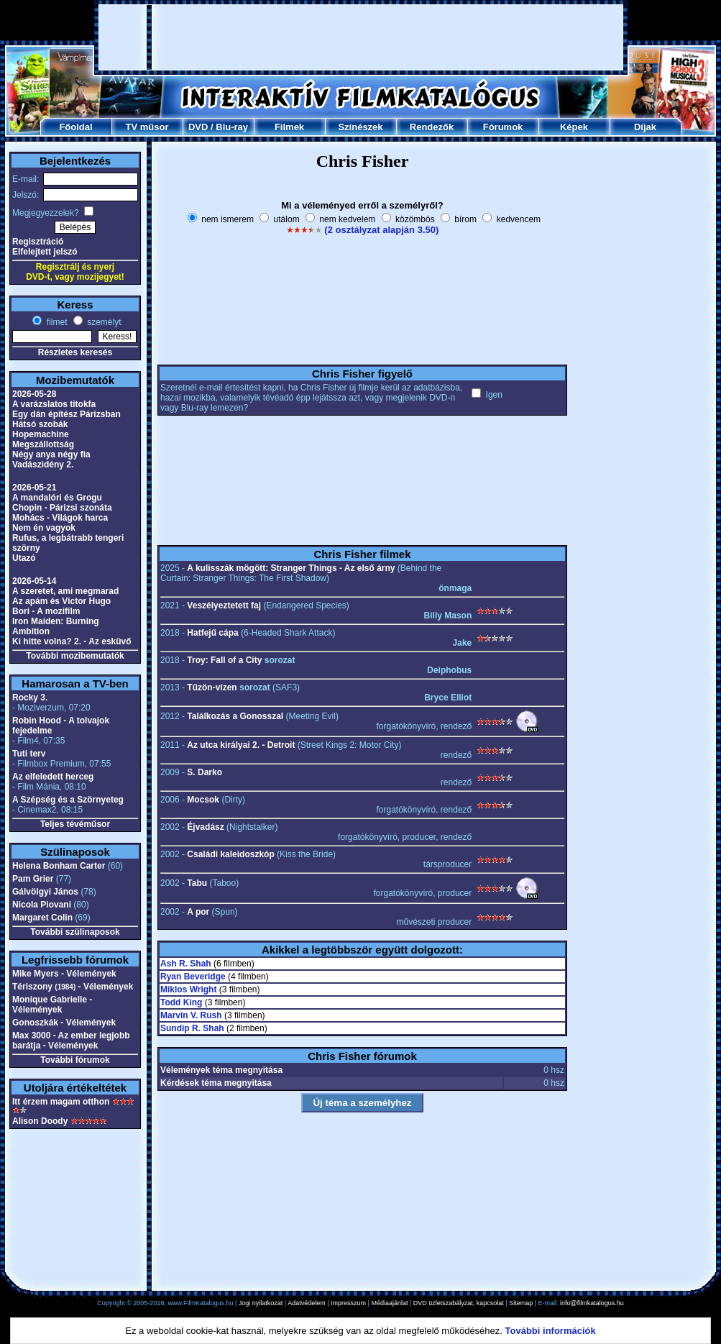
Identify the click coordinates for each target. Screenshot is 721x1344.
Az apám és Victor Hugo (61, 601)
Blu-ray (232, 127)
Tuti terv (28, 754)
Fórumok (503, 127)
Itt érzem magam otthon (60, 1102)
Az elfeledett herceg (52, 777)
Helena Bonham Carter (58, 866)
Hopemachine (40, 434)
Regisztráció (37, 242)
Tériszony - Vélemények (72, 987)
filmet (55, 322)
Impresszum (348, 1303)
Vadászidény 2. (42, 465)
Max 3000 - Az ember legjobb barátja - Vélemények (71, 1040)
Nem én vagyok (43, 528)
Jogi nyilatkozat (261, 1303)
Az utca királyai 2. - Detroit (241, 745)
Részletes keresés (75, 352)
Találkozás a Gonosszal (235, 716)
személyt (103, 322)
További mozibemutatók (75, 656)
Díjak (645, 127)
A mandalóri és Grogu (57, 498)
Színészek (360, 127)
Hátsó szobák (40, 424)
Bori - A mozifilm (46, 611)
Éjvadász (205, 827)
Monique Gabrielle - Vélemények (52, 1005)
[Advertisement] (361, 37)
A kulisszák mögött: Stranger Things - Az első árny (291, 568)
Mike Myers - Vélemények (64, 974)
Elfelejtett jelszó (45, 252)
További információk (550, 1330)
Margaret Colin (42, 918)
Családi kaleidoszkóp (230, 854)
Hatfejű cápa (212, 633)
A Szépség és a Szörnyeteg (68, 800)
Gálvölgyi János (45, 892)
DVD (198, 127)
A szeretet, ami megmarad (65, 591)
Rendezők (432, 127)
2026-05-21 (34, 488)
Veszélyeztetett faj (224, 605)
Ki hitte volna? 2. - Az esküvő (72, 641)
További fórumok (74, 1060)
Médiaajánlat (389, 1303)
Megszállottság (43, 444)
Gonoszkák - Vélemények (64, 1023)
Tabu (197, 883)
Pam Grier (32, 879)
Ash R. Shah (185, 964)
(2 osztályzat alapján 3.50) (381, 229)
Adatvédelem (307, 1303)
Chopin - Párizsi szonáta (62, 508)
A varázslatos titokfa (54, 404)
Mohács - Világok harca (60, 518)
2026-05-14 (34, 581)
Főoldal (75, 127)
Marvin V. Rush (191, 1015)
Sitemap (521, 1303)
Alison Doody (40, 1121)
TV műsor (147, 127)
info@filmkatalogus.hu (592, 1303)
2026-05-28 (34, 394)
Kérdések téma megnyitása (216, 1083)
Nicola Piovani (41, 905)
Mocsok (203, 800)
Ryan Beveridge (193, 977)
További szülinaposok (74, 932)
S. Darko (204, 772)
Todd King (181, 1002)
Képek (574, 127)
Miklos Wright (188, 989)
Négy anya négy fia (51, 454)
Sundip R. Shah (192, 1028)
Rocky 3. (29, 697)
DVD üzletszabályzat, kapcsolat (458, 1303)
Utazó (24, 558)
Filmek (289, 127)
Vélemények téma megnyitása (221, 1070)
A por (198, 912)
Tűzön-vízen (211, 687)
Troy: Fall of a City (224, 660)
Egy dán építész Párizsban (66, 414)
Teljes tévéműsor (75, 824)
